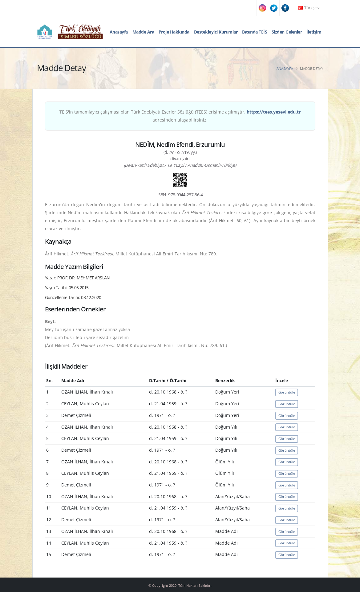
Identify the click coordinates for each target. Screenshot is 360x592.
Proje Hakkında (174, 32)
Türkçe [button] (308, 7)
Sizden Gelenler (287, 32)
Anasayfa (119, 32)
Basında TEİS (254, 32)
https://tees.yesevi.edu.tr (274, 112)
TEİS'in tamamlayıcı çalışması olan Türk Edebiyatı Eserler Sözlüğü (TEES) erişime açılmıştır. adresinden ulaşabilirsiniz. (180, 116)
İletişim (313, 32)
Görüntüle (286, 392)
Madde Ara (143, 32)
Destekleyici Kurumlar (216, 32)
